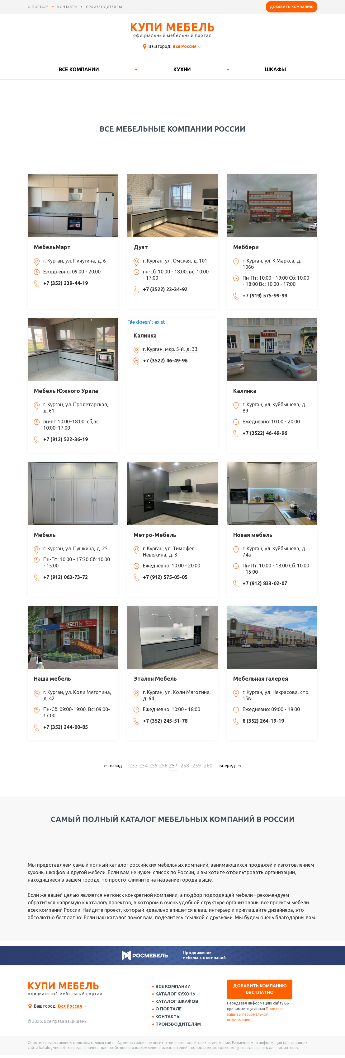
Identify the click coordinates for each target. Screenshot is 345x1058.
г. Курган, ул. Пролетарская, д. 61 (75, 407)
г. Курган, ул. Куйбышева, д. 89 (274, 407)
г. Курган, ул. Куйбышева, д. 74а (274, 551)
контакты (67, 7)
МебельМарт (52, 247)
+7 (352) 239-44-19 (65, 283)
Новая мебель (252, 535)
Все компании (79, 69)
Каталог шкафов (179, 1002)
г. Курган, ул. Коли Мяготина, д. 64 (177, 695)
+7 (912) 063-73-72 (65, 577)
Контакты (170, 1018)
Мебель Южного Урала (66, 391)
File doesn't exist (146, 322)
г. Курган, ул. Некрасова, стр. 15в (276, 695)
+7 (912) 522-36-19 (65, 439)
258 (186, 765)
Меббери (246, 247)
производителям (104, 7)
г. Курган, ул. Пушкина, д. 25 (75, 548)
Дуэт (141, 247)
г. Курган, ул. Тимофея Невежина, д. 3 (169, 551)
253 (136, 765)
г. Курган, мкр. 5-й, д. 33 (170, 349)
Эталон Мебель (155, 678)
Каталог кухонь (177, 994)
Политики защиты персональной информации (255, 1014)
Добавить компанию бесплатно (260, 989)
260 (205, 765)
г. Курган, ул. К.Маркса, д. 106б (272, 264)
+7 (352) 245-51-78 (165, 721)
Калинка (145, 335)
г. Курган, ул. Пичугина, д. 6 (74, 260)
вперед (225, 765)
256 (166, 765)
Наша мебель (52, 678)
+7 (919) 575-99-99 (265, 295)
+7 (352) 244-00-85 (65, 727)
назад (119, 765)
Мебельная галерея (260, 678)
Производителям (180, 1026)
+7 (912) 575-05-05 (165, 577)
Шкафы (275, 69)
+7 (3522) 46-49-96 (165, 360)
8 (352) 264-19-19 (263, 721)
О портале (171, 1011)
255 (156, 765)
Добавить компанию (292, 7)
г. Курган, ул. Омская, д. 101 (175, 260)
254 (146, 765)
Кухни (182, 69)
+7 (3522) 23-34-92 (165, 289)
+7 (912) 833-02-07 (265, 583)
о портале (38, 7)
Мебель (45, 535)
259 (195, 765)
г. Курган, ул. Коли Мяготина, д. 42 (77, 695)
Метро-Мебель (155, 535)
